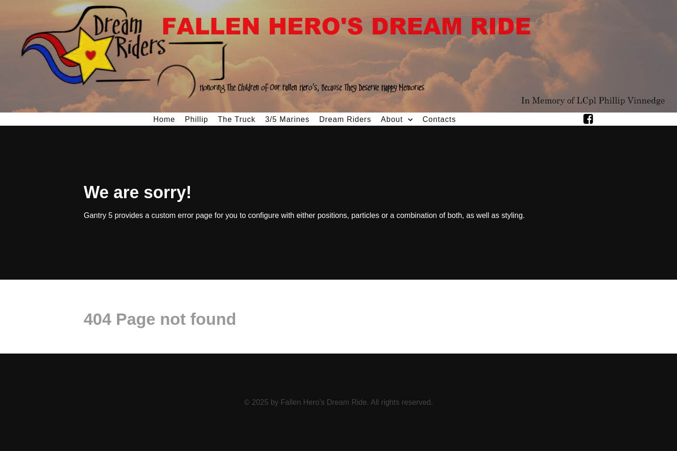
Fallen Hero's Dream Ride (324, 402)
